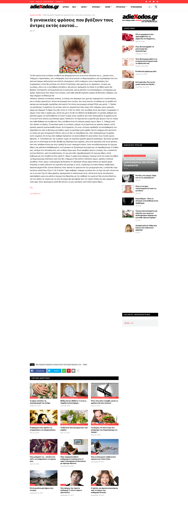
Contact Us (59, 2)
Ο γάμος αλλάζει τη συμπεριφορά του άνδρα (40, 402)
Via (31, 187)
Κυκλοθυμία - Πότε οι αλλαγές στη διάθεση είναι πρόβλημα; (146, 201)
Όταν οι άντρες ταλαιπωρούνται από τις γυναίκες (145, 188)
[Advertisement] (68, 222)
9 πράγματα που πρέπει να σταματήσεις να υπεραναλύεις (43, 429)
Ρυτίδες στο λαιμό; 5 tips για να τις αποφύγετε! (145, 176)
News (83, 7)
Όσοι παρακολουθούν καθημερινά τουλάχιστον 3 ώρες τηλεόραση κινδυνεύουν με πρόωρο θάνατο (73, 460)
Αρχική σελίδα (35, 15)
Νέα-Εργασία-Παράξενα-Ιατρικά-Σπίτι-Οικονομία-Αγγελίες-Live (69, 15)
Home (32, 2)
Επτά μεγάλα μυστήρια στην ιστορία (41, 489)
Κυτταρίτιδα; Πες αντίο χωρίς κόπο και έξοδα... (145, 83)
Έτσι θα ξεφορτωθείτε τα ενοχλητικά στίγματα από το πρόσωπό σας (146, 61)
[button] (150, 7)
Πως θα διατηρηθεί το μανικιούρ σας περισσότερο (144, 49)
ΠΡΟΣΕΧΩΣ (120, 7)
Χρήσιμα (96, 7)
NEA (74, 7)
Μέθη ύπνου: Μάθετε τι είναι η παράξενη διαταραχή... (73, 402)
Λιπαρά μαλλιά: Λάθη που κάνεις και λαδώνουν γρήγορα (146, 227)
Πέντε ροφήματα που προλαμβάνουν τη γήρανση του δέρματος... (145, 36)
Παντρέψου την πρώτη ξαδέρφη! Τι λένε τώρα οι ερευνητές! (71, 490)
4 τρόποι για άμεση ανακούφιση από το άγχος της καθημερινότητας (104, 490)
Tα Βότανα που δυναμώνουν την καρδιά (74, 429)
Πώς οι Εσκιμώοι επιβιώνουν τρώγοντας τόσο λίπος (103, 458)
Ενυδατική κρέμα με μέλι (145, 71)
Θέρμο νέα (129, 323)
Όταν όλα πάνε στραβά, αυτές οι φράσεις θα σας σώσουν (104, 402)
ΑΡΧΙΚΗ (66, 7)
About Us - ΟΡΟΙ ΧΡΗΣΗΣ (44, 2)
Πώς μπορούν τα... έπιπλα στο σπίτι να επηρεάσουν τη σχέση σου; (43, 459)
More (107, 7)
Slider (85, 364)
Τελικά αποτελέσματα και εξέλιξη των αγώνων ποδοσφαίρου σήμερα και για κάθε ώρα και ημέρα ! (146, 214)
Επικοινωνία (136, 7)
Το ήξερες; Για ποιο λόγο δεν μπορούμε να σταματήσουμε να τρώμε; (104, 430)
